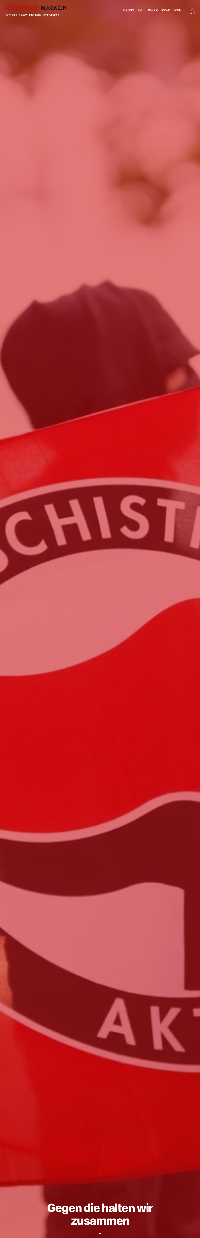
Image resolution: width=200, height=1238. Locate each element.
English (177, 10)
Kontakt (165, 10)
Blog (139, 10)
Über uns (153, 10)
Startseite (128, 10)
